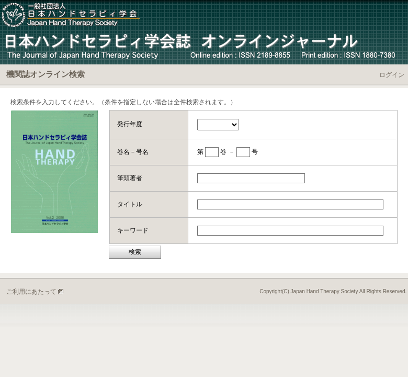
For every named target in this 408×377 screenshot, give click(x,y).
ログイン (391, 75)
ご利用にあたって (31, 291)
